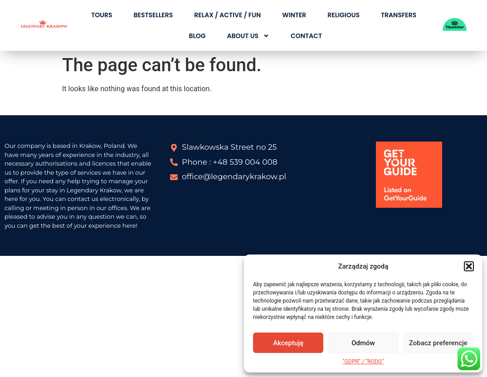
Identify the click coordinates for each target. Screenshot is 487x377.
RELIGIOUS (343, 15)
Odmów (363, 343)
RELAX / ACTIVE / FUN (227, 15)
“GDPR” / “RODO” (363, 361)
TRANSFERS (398, 15)
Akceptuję (288, 343)
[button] (468, 266)
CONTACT (306, 35)
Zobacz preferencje (438, 343)
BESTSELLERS (153, 15)
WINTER (294, 15)
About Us (248, 36)
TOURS (101, 15)
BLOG (197, 35)
